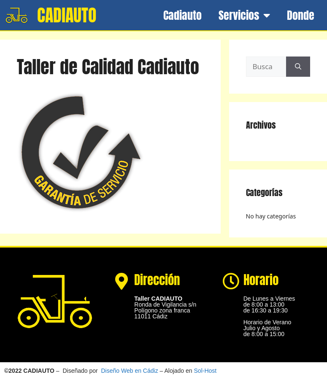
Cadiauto (182, 15)
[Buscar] (298, 67)
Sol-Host (205, 370)
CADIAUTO (66, 15)
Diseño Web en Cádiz (129, 370)
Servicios (244, 15)
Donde (300, 15)
